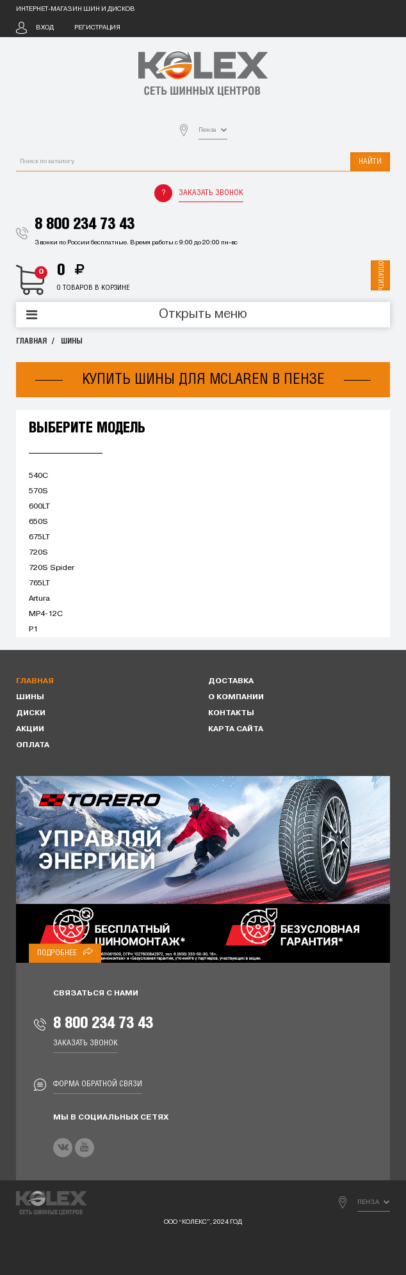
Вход (45, 28)
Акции (30, 729)
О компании (236, 697)
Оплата (32, 745)
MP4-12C (46, 614)
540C (38, 476)
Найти (370, 161)
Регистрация (97, 28)
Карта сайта (235, 729)
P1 (33, 629)
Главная (31, 341)
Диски (30, 713)
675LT (39, 537)
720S (38, 553)
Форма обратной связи (97, 1084)
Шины (72, 341)
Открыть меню (203, 315)
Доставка (231, 681)
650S (38, 522)
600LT (39, 506)
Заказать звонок (211, 192)
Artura (39, 599)
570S (38, 491)
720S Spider (51, 568)
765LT (39, 583)
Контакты (231, 713)
